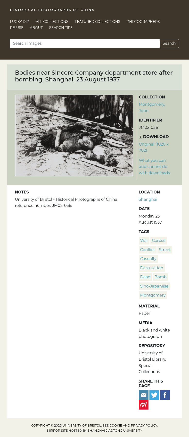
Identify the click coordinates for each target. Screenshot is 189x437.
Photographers (143, 21)
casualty (148, 258)
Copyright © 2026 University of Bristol (66, 425)
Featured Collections (97, 21)
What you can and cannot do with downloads (154, 166)
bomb (161, 277)
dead (145, 277)
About (36, 28)
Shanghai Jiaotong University (115, 430)
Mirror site (57, 430)
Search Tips (61, 28)
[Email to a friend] (144, 394)
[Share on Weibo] (143, 404)
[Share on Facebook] (165, 394)
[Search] (85, 43)
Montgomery (153, 295)
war (144, 240)
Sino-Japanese (154, 286)
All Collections (52, 21)
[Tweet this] (154, 394)
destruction (151, 268)
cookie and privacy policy (133, 425)
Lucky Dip (19, 21)
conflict (147, 249)
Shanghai (148, 199)
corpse (158, 240)
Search (169, 43)
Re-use (17, 28)
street (165, 249)
